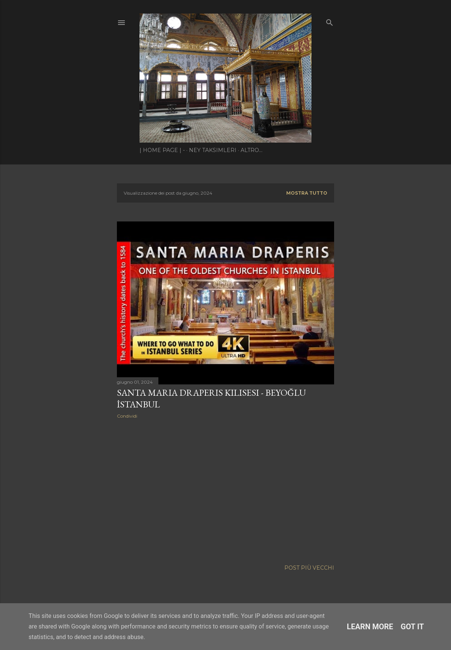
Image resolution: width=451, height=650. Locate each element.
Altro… (251, 150)
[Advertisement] (225, 490)
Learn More (370, 626)
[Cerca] (329, 21)
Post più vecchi (309, 567)
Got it (412, 626)
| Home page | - (162, 150)
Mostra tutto (306, 193)
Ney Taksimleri (212, 150)
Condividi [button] (127, 416)
